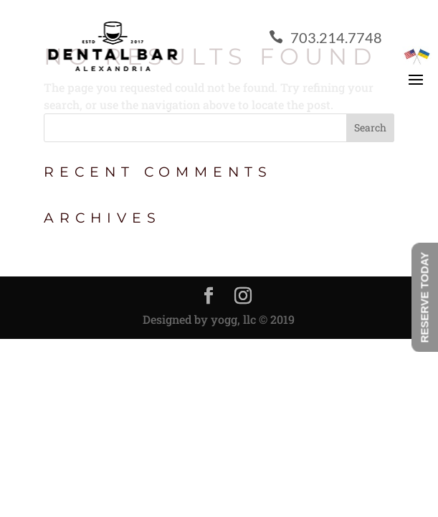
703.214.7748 (325, 37)
